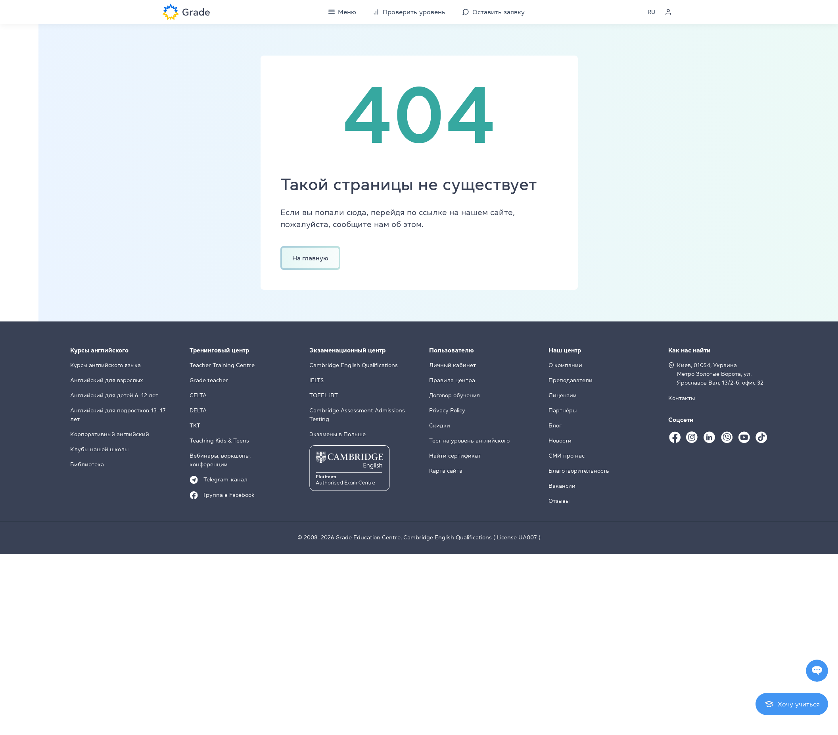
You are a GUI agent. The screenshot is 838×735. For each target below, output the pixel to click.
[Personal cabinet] (668, 12)
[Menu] (342, 12)
